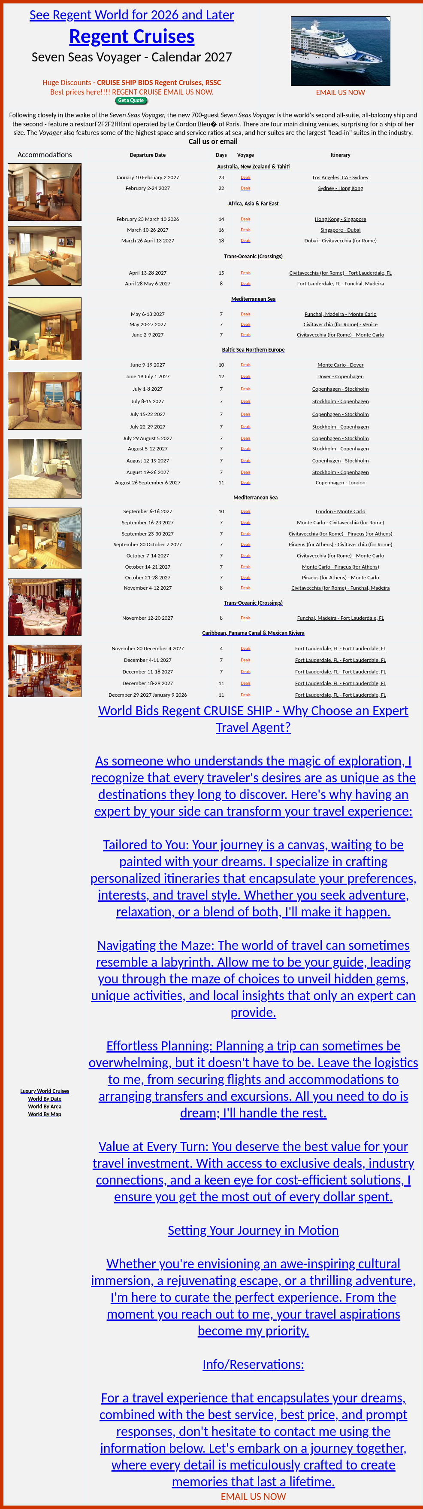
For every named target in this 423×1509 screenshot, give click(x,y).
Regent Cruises (131, 36)
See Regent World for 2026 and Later (132, 14)
